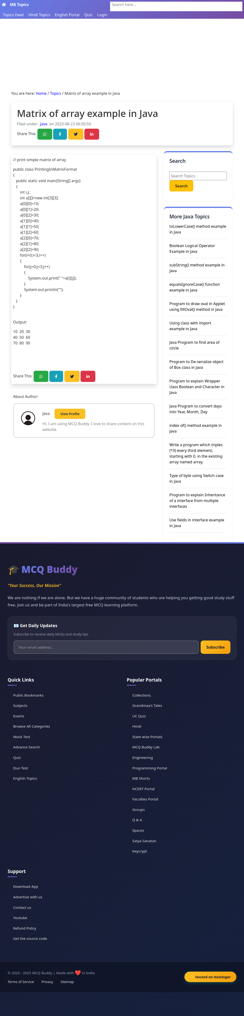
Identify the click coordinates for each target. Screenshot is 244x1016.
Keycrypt (139, 851)
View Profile (69, 414)
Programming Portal (149, 768)
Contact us (22, 907)
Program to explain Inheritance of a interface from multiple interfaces (197, 500)
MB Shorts (141, 778)
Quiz (88, 14)
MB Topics (19, 4)
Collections (141, 695)
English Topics (25, 778)
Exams (18, 716)
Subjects (20, 705)
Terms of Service (21, 981)
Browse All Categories (31, 726)
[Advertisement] (122, 54)
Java (43, 124)
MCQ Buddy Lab (145, 747)
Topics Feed (13, 14)
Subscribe (215, 647)
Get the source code (30, 938)
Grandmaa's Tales (147, 705)
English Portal (67, 14)
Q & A (137, 819)
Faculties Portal (145, 799)
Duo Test (20, 768)
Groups (138, 809)
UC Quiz (139, 716)
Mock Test (21, 736)
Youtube (20, 917)
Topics (55, 93)
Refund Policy (24, 928)
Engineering (142, 757)
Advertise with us (27, 896)
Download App (25, 886)
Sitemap (67, 981)
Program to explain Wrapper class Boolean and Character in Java (196, 386)
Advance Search (26, 747)
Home (41, 93)
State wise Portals (147, 736)
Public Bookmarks (28, 695)
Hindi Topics (39, 14)
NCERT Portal (143, 788)
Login (102, 14)
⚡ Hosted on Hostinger (210, 977)
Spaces (138, 830)
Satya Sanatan (144, 840)
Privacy (47, 981)
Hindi (136, 726)
